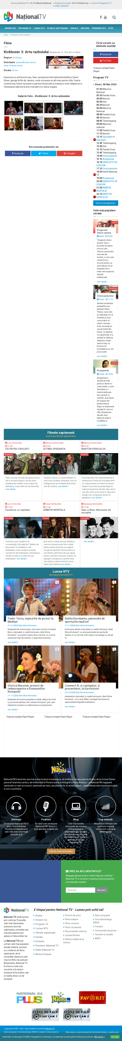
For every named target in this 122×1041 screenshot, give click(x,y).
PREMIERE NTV (99, 28)
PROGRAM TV (24, 28)
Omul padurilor (109, 156)
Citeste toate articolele (61, 851)
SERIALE (74, 28)
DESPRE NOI (10, 28)
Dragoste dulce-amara (104, 231)
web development (85, 1032)
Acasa (6, 35)
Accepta (115, 1037)
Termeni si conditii (104, 934)
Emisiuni (16, 819)
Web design (70, 1032)
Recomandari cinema (75, 931)
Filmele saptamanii (44, 931)
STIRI (110, 28)
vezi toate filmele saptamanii (61, 436)
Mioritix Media (100, 1032)
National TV (49, 1029)
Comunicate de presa (105, 930)
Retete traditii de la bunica (73, 941)
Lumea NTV (41, 927)
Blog (75, 819)
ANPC (98, 938)
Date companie (62, 6)
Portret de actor (73, 915)
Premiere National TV (46, 943)
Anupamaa (108, 159)
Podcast (46, 819)
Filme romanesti (73, 927)
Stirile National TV (44, 947)
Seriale (38, 935)
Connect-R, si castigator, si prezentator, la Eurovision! (82, 687)
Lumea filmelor (72, 935)
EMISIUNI (85, 28)
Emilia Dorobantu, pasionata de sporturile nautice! (85, 620)
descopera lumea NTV (61, 575)
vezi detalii (102, 281)
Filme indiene (71, 919)
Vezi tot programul (106, 203)
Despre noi (40, 919)
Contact (99, 926)
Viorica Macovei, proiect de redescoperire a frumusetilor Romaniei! (26, 688)
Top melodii (105, 819)
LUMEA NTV (39, 28)
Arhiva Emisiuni (43, 951)
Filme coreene (72, 923)
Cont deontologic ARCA (102, 921)
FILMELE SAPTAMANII (57, 28)
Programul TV (105, 3)
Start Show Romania (27, 625)
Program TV (41, 923)
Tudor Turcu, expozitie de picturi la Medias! (30, 620)
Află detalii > (99, 1037)
